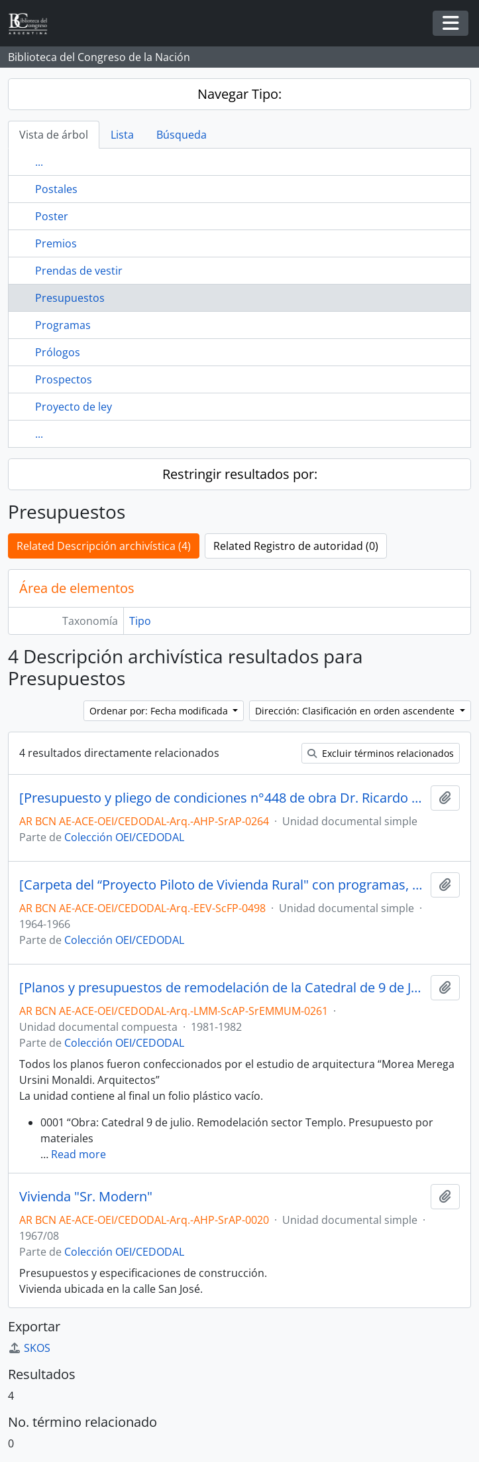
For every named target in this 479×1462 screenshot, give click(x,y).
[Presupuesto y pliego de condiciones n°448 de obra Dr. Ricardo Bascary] (222, 798)
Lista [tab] (122, 134)
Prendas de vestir (79, 270)
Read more (78, 1154)
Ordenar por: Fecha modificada (160, 710)
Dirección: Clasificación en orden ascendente (356, 710)
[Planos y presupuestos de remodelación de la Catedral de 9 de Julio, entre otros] (222, 988)
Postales (56, 189)
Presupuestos (70, 298)
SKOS (29, 1348)
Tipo (140, 621)
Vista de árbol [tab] (53, 134)
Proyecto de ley (73, 406)
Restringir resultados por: (239, 474)
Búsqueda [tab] (181, 134)
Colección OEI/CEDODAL (124, 837)
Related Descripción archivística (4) (104, 546)
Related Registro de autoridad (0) (295, 546)
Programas (63, 325)
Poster (51, 216)
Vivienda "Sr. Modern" (85, 1197)
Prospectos (63, 379)
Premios (56, 243)
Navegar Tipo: (239, 94)
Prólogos (57, 352)
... (39, 162)
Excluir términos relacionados (380, 753)
